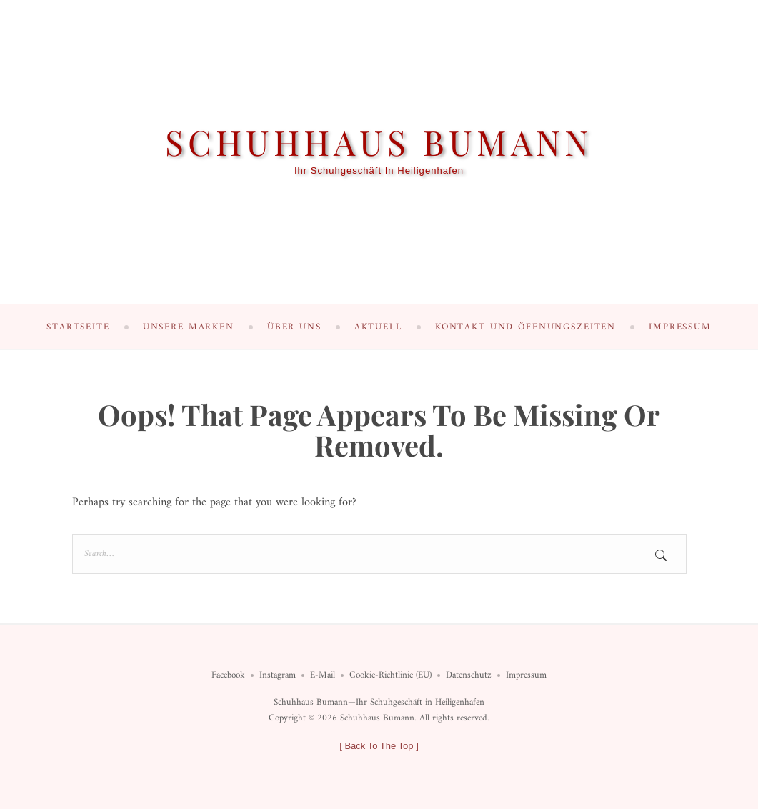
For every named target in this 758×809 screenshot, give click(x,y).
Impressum (680, 327)
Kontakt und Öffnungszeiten (525, 327)
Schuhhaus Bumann (379, 141)
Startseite (78, 327)
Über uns (294, 327)
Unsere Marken (188, 327)
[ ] (379, 745)
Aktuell (378, 327)
